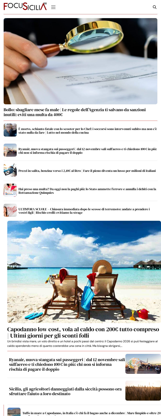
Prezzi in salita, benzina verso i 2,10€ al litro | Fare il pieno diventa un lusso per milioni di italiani (87, 170)
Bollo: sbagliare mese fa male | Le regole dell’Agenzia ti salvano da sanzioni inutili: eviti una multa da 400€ (75, 112)
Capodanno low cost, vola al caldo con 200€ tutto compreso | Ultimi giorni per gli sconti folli (83, 332)
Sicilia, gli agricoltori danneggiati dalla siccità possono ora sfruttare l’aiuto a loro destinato (65, 391)
